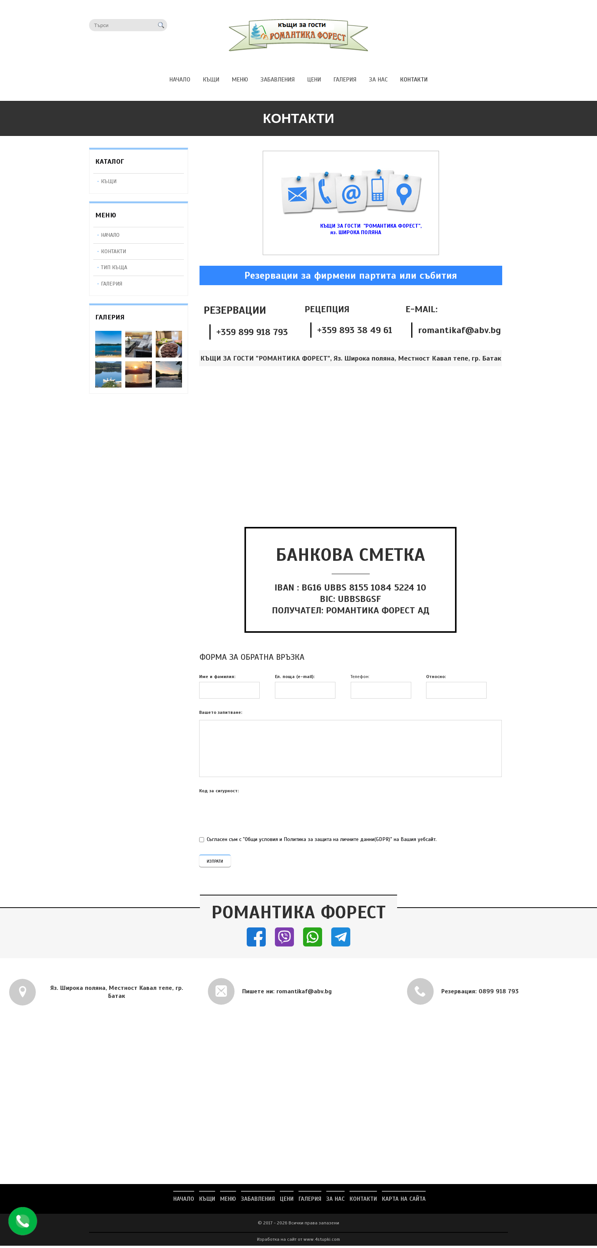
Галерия (111, 283)
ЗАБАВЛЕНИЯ (258, 1201)
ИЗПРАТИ (215, 862)
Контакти (113, 251)
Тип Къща (114, 267)
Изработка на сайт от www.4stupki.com (298, 1241)
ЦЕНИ (287, 1201)
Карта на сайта (404, 1201)
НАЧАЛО (183, 1201)
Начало (110, 234)
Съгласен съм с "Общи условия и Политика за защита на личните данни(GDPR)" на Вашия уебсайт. (319, 839)
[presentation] (254, 813)
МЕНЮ (228, 1201)
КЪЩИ (109, 181)
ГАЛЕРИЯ (309, 1201)
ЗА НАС (335, 1201)
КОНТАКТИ (363, 1201)
